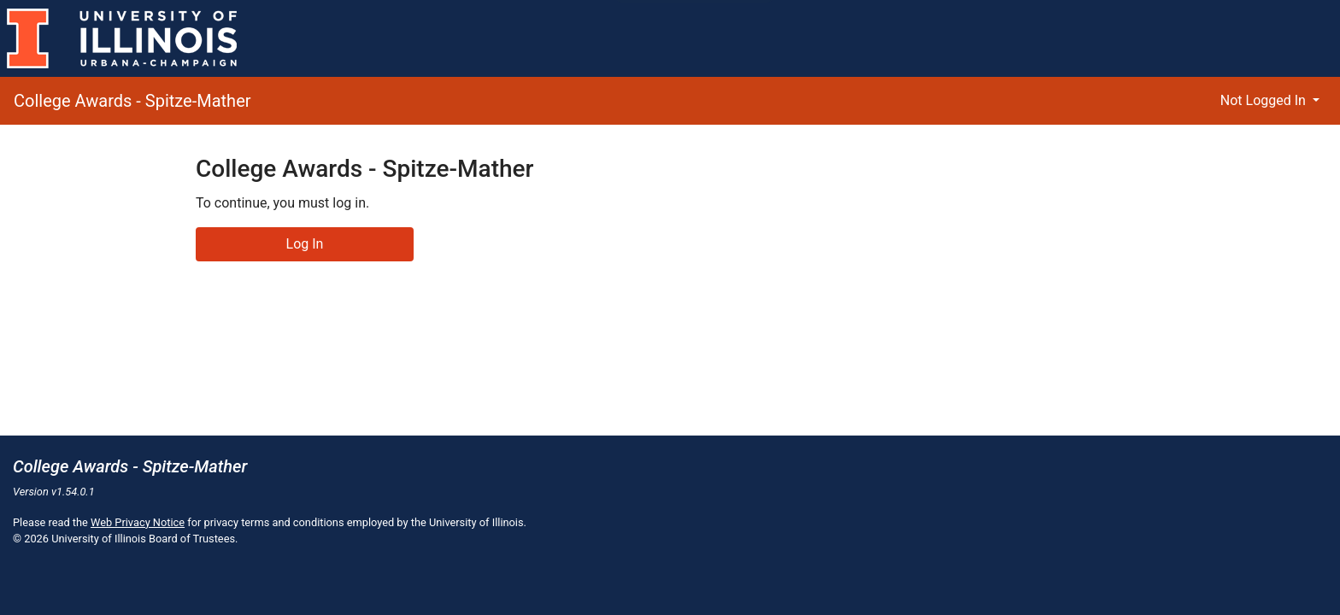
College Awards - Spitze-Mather (132, 101)
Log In (305, 244)
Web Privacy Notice (138, 522)
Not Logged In (1264, 100)
